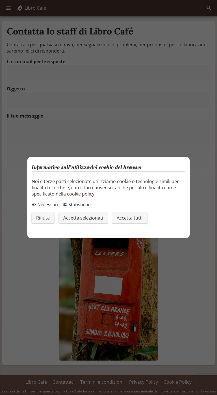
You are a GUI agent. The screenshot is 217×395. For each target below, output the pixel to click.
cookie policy (80, 194)
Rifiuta (43, 218)
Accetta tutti (130, 218)
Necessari (45, 204)
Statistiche (77, 204)
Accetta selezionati (83, 218)
